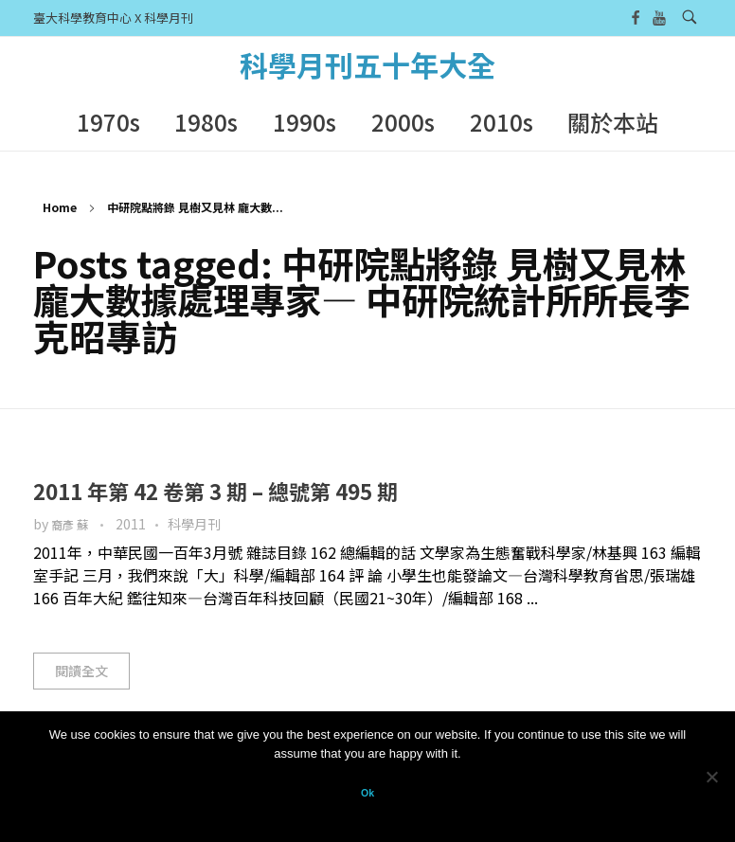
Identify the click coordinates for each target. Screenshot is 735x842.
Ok (367, 792)
